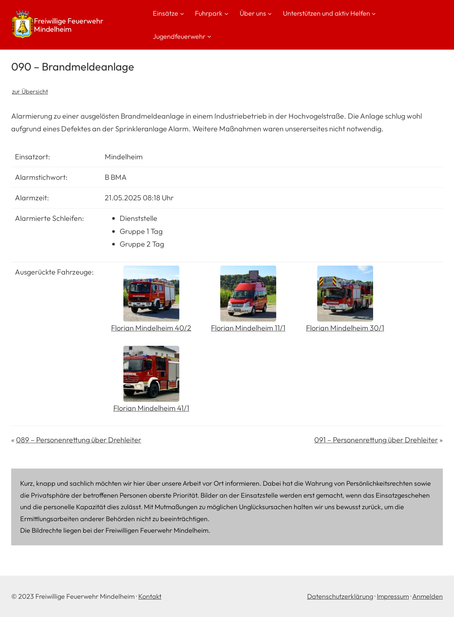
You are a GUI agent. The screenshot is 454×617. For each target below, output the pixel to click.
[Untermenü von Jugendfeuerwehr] (209, 36)
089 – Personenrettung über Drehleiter (78, 439)
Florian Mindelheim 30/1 (345, 327)
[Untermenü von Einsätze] (182, 13)
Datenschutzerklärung (340, 596)
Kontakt (149, 596)
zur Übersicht (30, 91)
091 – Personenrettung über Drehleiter (376, 439)
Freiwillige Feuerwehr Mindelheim (68, 25)
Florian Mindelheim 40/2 (151, 327)
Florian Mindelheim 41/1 (151, 408)
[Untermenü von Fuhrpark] (226, 13)
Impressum (393, 596)
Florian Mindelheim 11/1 (248, 327)
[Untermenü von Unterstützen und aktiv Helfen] (374, 13)
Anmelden (427, 596)
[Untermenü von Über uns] (270, 13)
